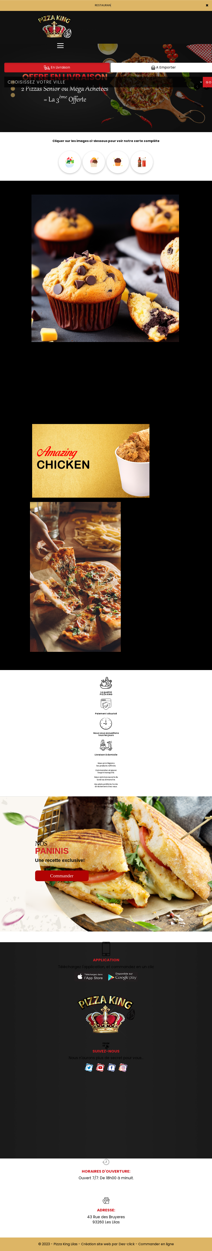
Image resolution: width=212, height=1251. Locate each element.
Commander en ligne (156, 1244)
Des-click (127, 1244)
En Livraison (57, 67)
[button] (13, 89)
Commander (61, 875)
